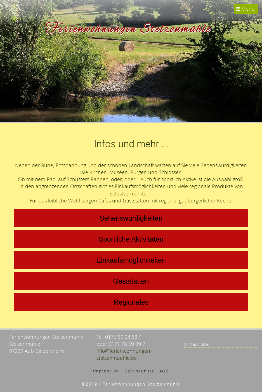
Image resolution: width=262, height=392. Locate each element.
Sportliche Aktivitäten (130, 239)
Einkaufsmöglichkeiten (131, 260)
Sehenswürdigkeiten (131, 218)
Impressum (106, 371)
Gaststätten (131, 281)
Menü (245, 8)
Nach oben (200, 344)
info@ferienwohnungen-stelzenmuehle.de (124, 354)
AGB (164, 371)
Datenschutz (139, 371)
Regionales (131, 302)
